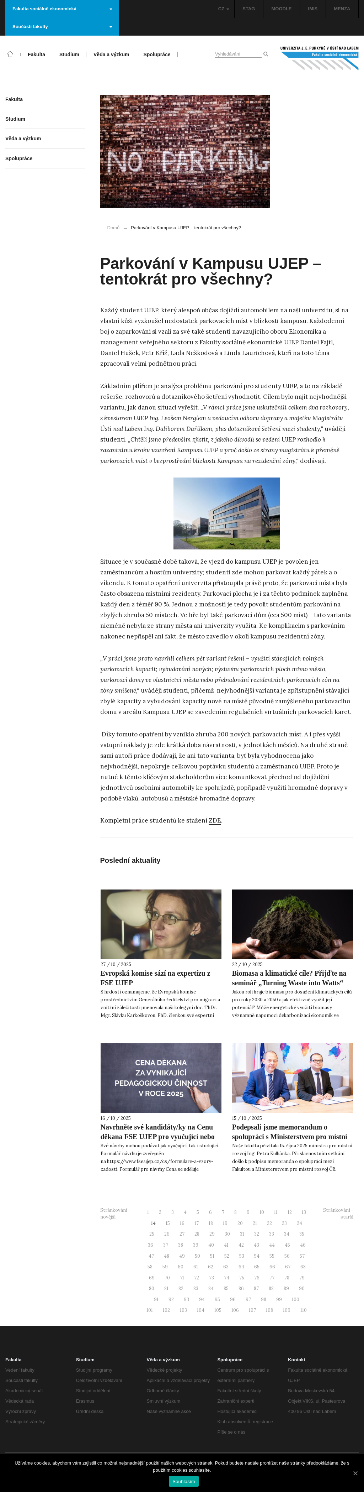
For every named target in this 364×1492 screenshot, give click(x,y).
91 (156, 1300)
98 (263, 1300)
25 (151, 1234)
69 (152, 1278)
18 (211, 1223)
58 (150, 1267)
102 (166, 1310)
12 (290, 1212)
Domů (113, 227)
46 (303, 1245)
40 (211, 1245)
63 (226, 1267)
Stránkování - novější (115, 1213)
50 (197, 1256)
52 (226, 1256)
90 (302, 1288)
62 (210, 1267)
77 (271, 1278)
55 (271, 1256)
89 (286, 1288)
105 (217, 1310)
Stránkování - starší (338, 1213)
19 (225, 1223)
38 (180, 1245)
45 (287, 1245)
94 (202, 1300)
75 (241, 1278)
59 (165, 1267)
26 (167, 1234)
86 (241, 1288)
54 (256, 1256)
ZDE (215, 820)
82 (180, 1288)
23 (284, 1223)
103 (183, 1310)
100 (295, 1300)
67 (287, 1267)
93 (186, 1300)
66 (272, 1267)
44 (272, 1245)
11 (276, 1212)
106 (235, 1310)
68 (303, 1267)
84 (211, 1288)
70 (167, 1278)
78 (286, 1278)
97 (248, 1300)
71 (182, 1278)
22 (269, 1223)
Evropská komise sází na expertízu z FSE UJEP (155, 978)
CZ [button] (223, 8)
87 (256, 1288)
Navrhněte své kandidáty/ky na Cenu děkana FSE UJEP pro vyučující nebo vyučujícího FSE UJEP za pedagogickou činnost (158, 1141)
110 (303, 1310)
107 (252, 1310)
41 (226, 1245)
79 (302, 1278)
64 (241, 1267)
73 (211, 1278)
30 (227, 1234)
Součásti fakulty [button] (62, 26)
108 (269, 1310)
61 (195, 1267)
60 (180, 1267)
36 (150, 1245)
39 (195, 1245)
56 (287, 1256)
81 (166, 1288)
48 (166, 1256)
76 (256, 1278)
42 (241, 1245)
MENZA (342, 8)
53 (241, 1256)
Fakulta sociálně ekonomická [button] (62, 8)
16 (182, 1223)
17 (196, 1223)
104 (200, 1310)
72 (196, 1278)
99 (279, 1300)
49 (182, 1256)
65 (256, 1267)
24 (299, 1223)
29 (212, 1234)
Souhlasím (183, 1481)
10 (261, 1212)
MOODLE (281, 8)
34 (286, 1234)
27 (182, 1234)
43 (256, 1245)
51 (212, 1256)
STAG (248, 8)
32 (256, 1234)
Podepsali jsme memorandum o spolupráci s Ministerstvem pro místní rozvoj (289, 1136)
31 (242, 1234)
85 (226, 1288)
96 (233, 1300)
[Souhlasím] (355, 1473)
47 (151, 1256)
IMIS (313, 8)
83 (195, 1288)
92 (171, 1300)
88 (271, 1288)
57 (302, 1256)
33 (271, 1234)
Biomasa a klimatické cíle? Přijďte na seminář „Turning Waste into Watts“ (289, 978)
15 (168, 1223)
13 (304, 1212)
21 (255, 1223)
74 (226, 1278)
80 (151, 1288)
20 (240, 1223)
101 (149, 1310)
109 (286, 1310)
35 (301, 1234)
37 (165, 1245)
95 (217, 1300)
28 (196, 1234)
